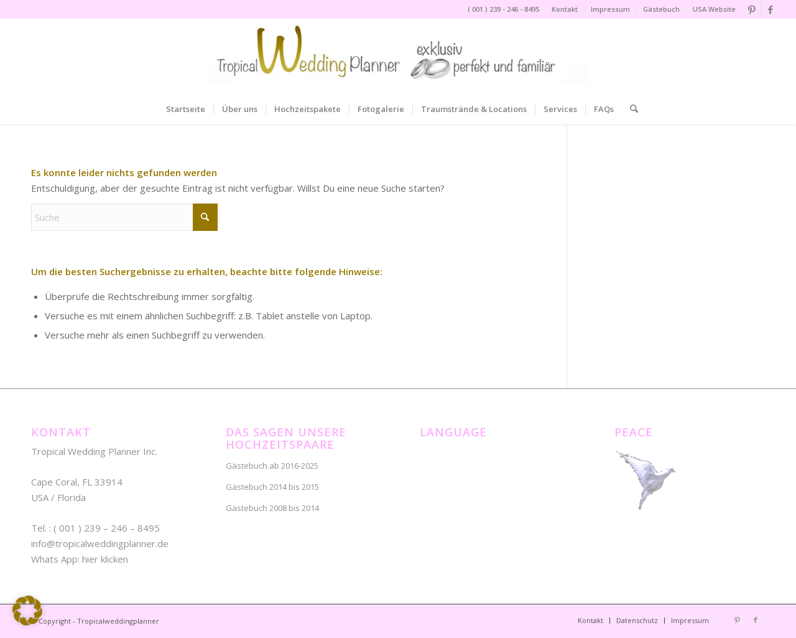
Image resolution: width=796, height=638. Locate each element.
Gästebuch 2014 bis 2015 (272, 486)
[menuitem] (565, 9)
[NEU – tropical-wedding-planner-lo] (398, 56)
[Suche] (630, 108)
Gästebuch (661, 9)
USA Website (714, 9)
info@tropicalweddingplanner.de (100, 543)
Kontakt (565, 9)
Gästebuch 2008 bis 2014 (272, 508)
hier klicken (105, 559)
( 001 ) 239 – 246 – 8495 (106, 528)
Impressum (610, 9)
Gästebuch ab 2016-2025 (272, 465)
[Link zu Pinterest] (752, 9)
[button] (27, 610)
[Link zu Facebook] (770, 9)
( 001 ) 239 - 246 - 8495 (503, 9)
